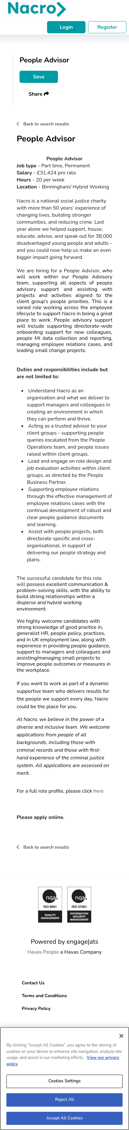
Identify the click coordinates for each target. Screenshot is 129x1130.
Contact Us (33, 983)
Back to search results (43, 124)
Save (38, 76)
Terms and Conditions (44, 996)
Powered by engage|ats (64, 941)
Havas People (43, 952)
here (98, 791)
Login (66, 27)
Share (38, 94)
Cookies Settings (64, 1084)
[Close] (121, 1039)
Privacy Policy (36, 1009)
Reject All (64, 1102)
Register (107, 27)
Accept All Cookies (64, 1121)
